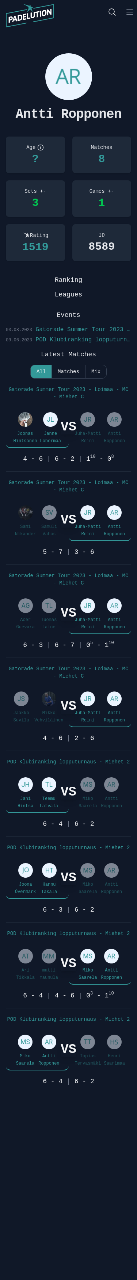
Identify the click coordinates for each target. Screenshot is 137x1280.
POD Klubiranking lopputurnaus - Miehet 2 (68, 762)
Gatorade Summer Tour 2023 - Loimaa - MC (68, 329)
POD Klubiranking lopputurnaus (68, 340)
